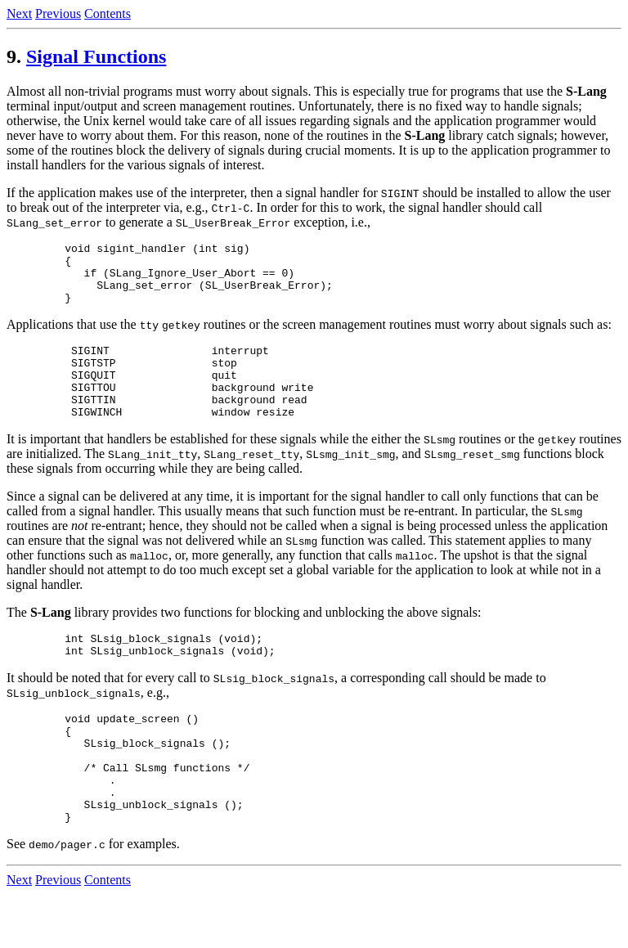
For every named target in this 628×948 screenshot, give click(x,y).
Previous (58, 13)
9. (14, 56)
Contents (107, 13)
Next (19, 13)
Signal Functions (96, 56)
